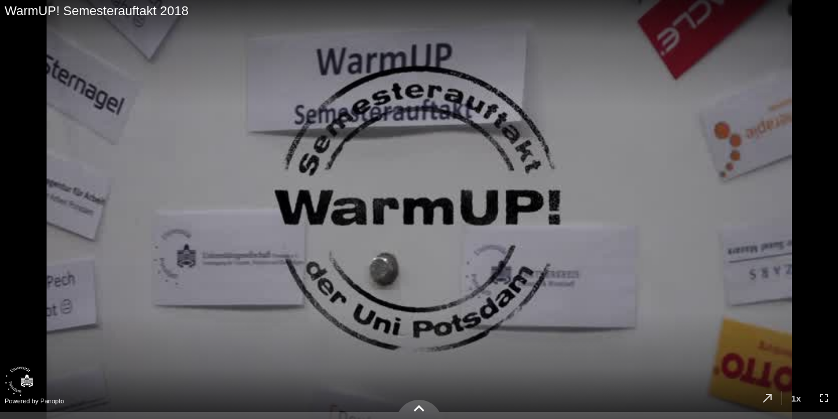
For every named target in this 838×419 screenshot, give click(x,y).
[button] (768, 398)
